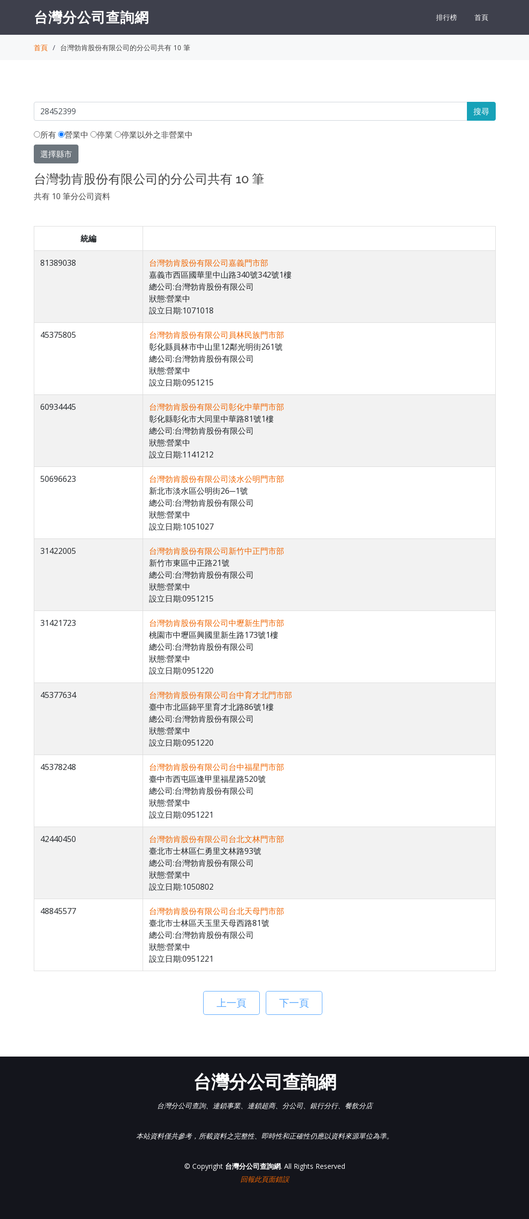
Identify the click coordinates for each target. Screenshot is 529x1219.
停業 (101, 134)
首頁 (481, 17)
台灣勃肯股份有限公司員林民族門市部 (216, 334)
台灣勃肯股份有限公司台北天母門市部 (216, 911)
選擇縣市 (56, 154)
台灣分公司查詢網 (91, 16)
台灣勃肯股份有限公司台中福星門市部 (216, 767)
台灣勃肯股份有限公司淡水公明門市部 (216, 478)
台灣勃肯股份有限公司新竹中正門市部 (216, 550)
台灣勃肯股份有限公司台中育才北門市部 (220, 694)
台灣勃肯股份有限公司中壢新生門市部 (216, 622)
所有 (45, 134)
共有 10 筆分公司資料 (72, 196)
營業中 (73, 134)
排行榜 (446, 17)
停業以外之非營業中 (154, 134)
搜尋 (481, 111)
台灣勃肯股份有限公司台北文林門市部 (216, 839)
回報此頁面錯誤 (264, 1179)
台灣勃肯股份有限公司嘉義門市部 (208, 262)
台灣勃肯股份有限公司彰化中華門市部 (216, 406)
